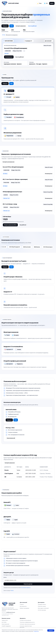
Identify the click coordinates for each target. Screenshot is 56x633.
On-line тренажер (42, 610)
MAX (11, 26)
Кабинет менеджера (24, 608)
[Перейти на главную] (10, 3)
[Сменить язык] (45, 3)
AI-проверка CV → (29, 40)
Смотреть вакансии (21, 26)
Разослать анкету (42, 606)
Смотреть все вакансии (8, 161)
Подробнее (10, 90)
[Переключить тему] (39, 3)
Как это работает (32, 26)
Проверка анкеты (42, 604)
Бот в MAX (4, 622)
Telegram (5, 26)
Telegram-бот (5, 620)
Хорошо (51, 630)
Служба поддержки (6, 626)
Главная (22, 604)
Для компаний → (48, 40)
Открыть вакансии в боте (10, 224)
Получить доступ (28, 584)
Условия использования (25, 620)
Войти (51, 3)
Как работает (23, 224)
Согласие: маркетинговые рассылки (26, 626)
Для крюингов (23, 606)
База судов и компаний (43, 608)
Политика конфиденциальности (27, 622)
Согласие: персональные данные (27, 624)
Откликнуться (8, 57)
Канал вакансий (11, 438)
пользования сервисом (25, 587)
